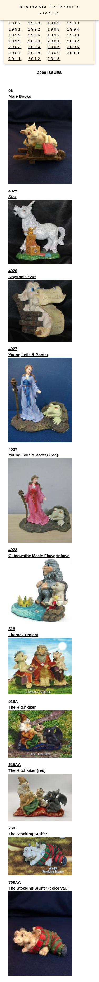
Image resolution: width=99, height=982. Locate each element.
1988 (34, 23)
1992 (34, 29)
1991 (14, 29)
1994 (73, 29)
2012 (34, 58)
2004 (34, 47)
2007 (14, 53)
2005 (54, 47)
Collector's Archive (49, 10)
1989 (54, 23)
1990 (73, 23)
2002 (73, 41)
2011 (14, 58)
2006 (73, 47)
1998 (73, 35)
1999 (14, 41)
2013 (54, 58)
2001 (54, 41)
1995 (14, 35)
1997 (54, 35)
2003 (14, 47)
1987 (14, 23)
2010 (73, 53)
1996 (34, 35)
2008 (34, 53)
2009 (54, 53)
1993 (54, 29)
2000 (34, 41)
